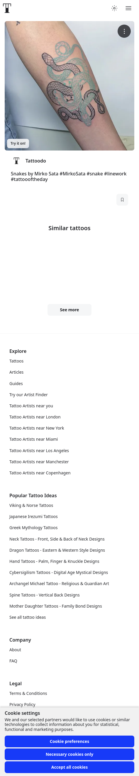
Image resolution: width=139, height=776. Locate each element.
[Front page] (7, 8)
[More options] (124, 31)
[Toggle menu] (128, 8)
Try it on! (18, 143)
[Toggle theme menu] (114, 8)
